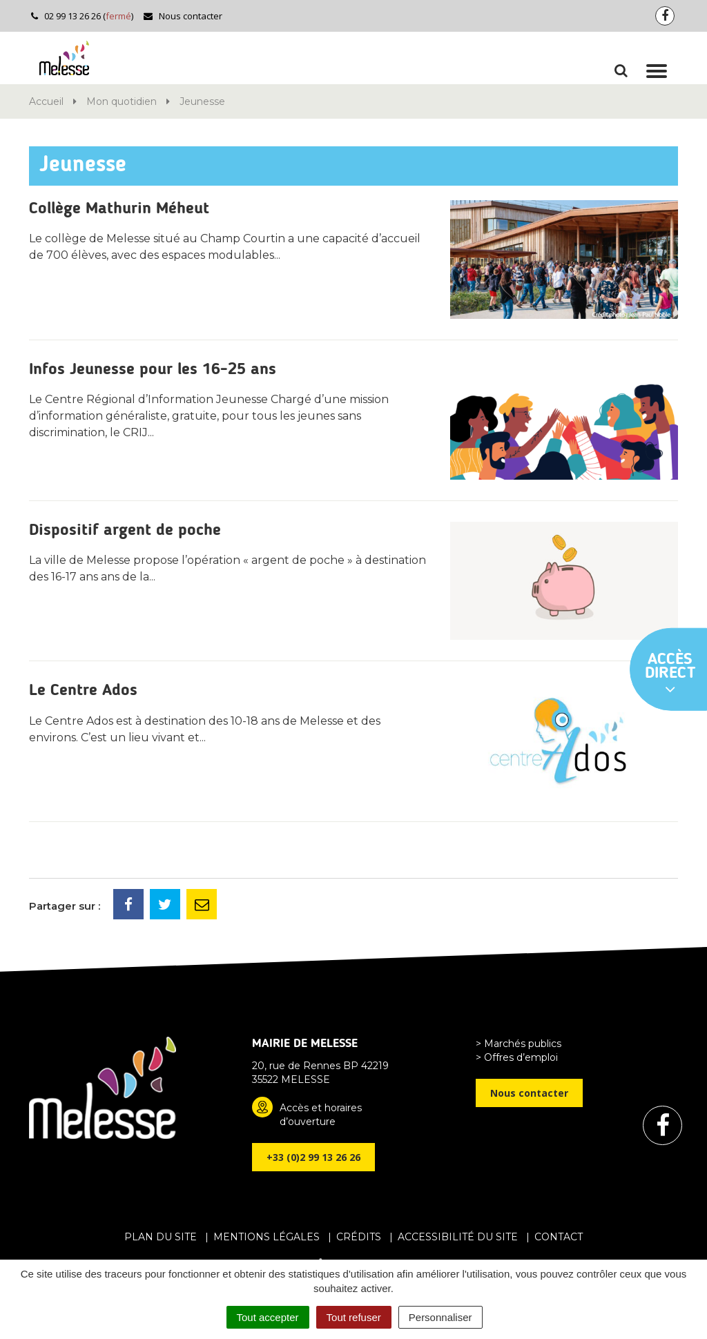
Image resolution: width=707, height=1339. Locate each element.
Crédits (358, 1237)
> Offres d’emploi (517, 1057)
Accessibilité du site (458, 1237)
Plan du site (160, 1237)
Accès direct (670, 674)
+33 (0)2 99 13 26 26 (313, 1157)
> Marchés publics (518, 1043)
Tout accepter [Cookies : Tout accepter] (268, 1317)
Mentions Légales (266, 1237)
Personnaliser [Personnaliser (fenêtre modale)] (440, 1317)
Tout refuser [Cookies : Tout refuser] (354, 1317)
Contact (558, 1237)
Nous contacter (182, 16)
